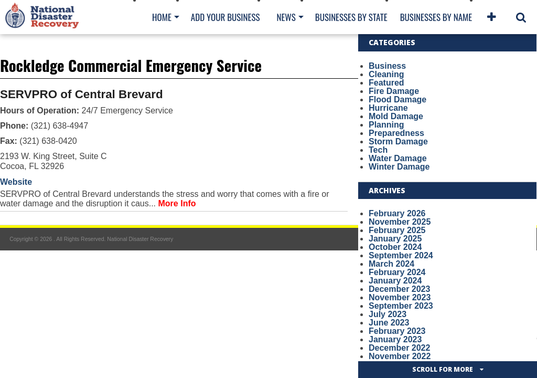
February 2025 (397, 230)
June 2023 (389, 322)
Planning (386, 124)
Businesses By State (351, 17)
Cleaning (386, 74)
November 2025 (400, 221)
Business (387, 65)
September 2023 (401, 305)
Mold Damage (396, 116)
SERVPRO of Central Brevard (81, 94)
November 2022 (400, 356)
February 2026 (397, 213)
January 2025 (395, 238)
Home (161, 17)
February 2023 (397, 331)
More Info (177, 203)
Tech (378, 149)
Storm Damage (398, 141)
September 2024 (401, 255)
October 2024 (395, 247)
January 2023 (395, 339)
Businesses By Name (436, 17)
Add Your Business (225, 17)
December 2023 (399, 289)
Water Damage (398, 158)
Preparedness (396, 133)
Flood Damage (397, 99)
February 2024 (397, 272)
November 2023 (400, 297)
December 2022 (399, 347)
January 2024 (395, 280)
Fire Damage (394, 91)
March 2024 (391, 263)
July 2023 (387, 314)
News (285, 17)
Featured (386, 82)
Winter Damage (399, 166)
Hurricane (388, 107)
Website (16, 181)
